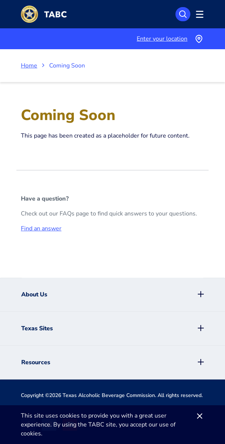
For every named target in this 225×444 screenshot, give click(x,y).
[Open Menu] (198, 14)
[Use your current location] (198, 38)
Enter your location (162, 39)
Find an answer (41, 228)
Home (29, 66)
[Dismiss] (199, 416)
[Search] (183, 14)
